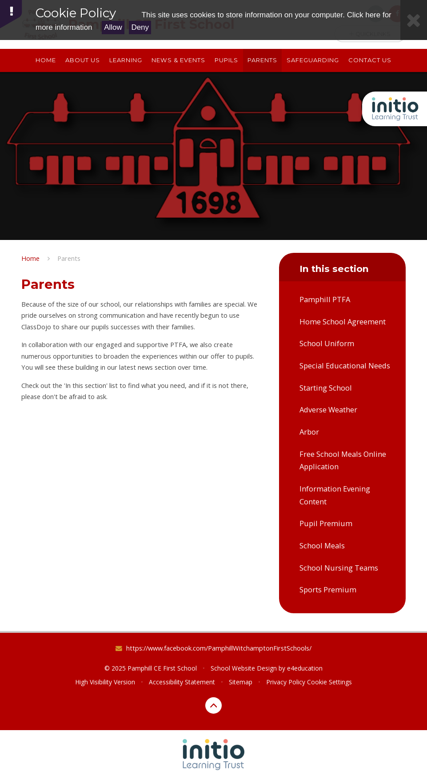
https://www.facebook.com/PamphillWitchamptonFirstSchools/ (218, 647)
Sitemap (240, 682)
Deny (140, 27)
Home (30, 258)
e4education (305, 668)
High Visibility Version (105, 682)
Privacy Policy (285, 682)
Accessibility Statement (182, 682)
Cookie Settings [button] (329, 682)
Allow (113, 27)
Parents (68, 258)
